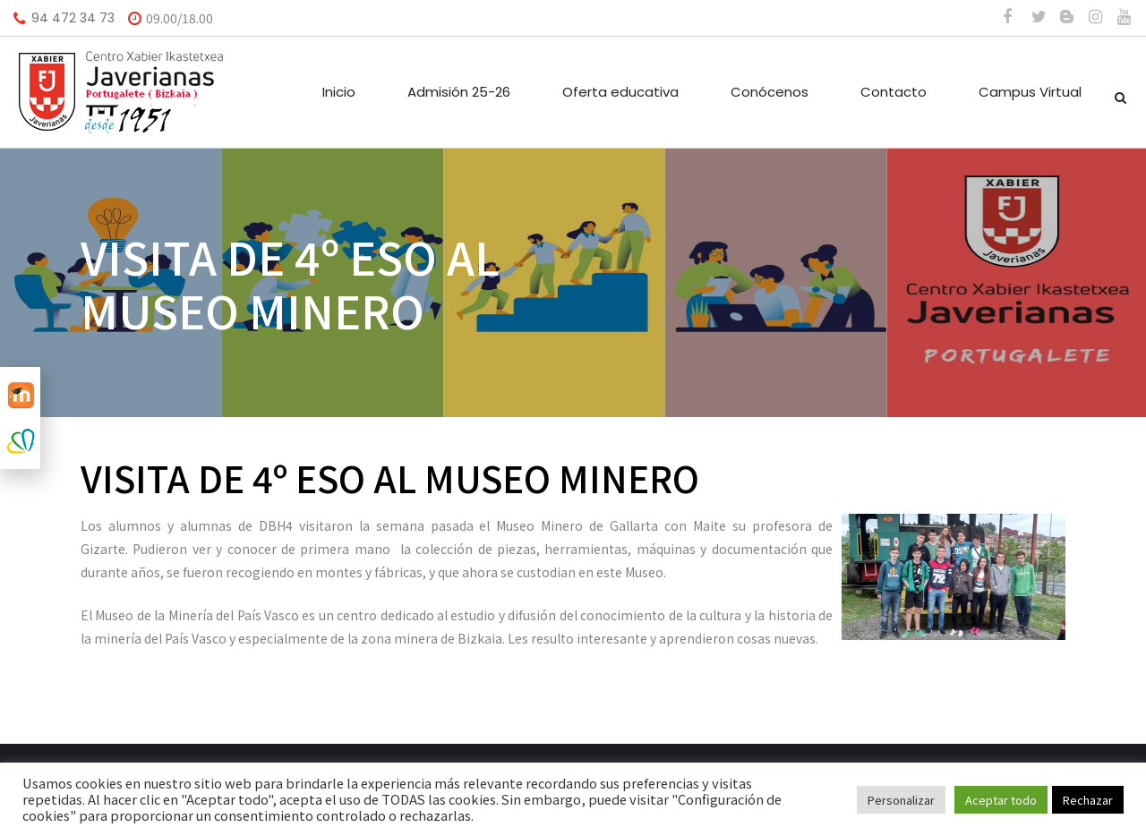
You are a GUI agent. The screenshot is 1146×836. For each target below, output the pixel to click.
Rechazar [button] (1088, 799)
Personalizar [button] (901, 799)
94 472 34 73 (73, 18)
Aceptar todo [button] (1001, 799)
